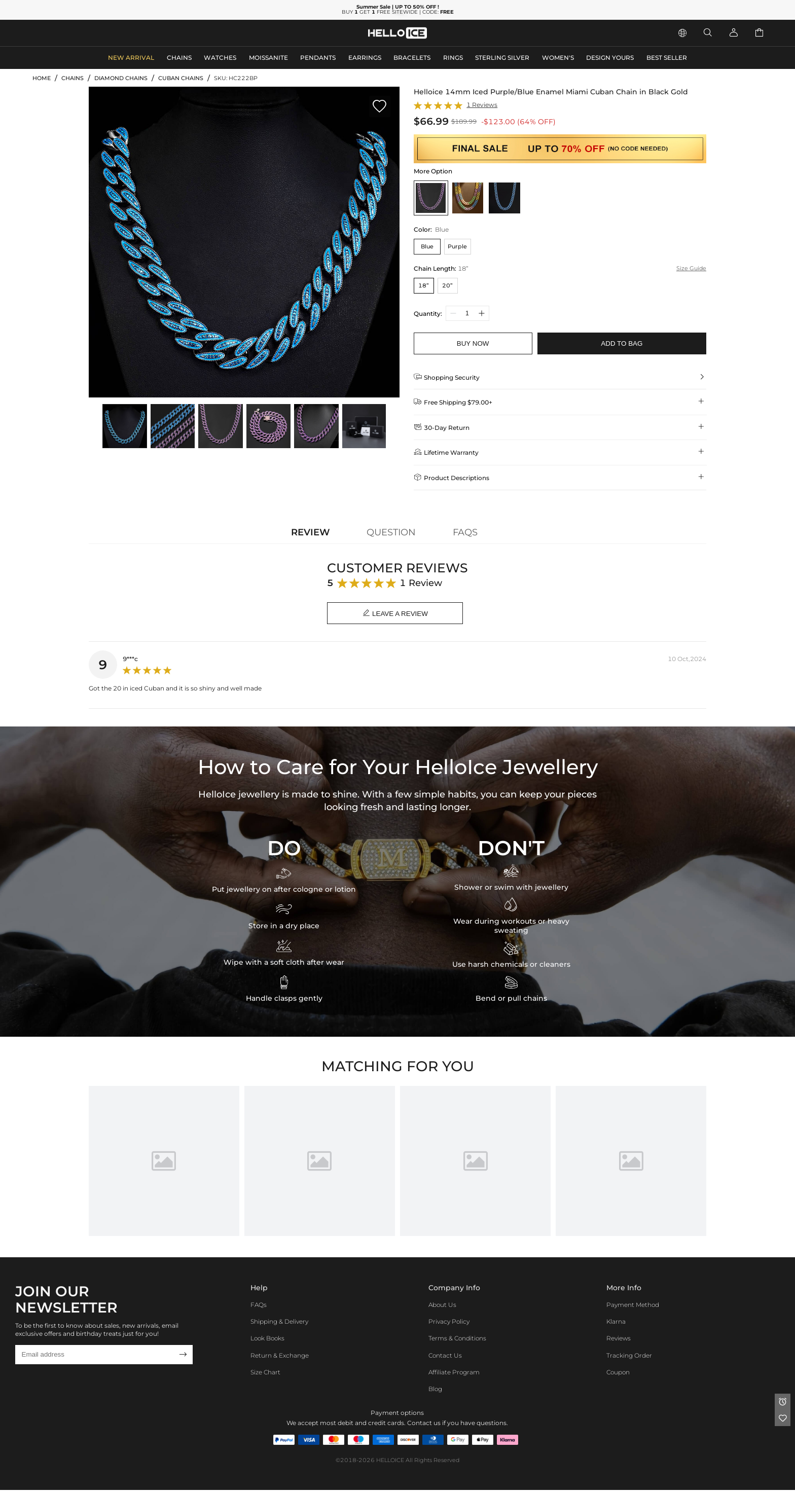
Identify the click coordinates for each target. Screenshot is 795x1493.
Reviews (618, 1341)
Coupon (618, 1374)
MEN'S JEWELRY (63, 32)
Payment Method (632, 1307)
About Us (442, 1307)
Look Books (267, 1341)
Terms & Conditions (457, 1341)
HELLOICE (390, 1463)
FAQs (258, 1307)
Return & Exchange (279, 1358)
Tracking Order (629, 1358)
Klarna (616, 1324)
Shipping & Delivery (279, 1324)
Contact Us (445, 1358)
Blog (435, 1391)
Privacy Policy (448, 1324)
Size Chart (265, 1374)
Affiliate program (454, 1374)
